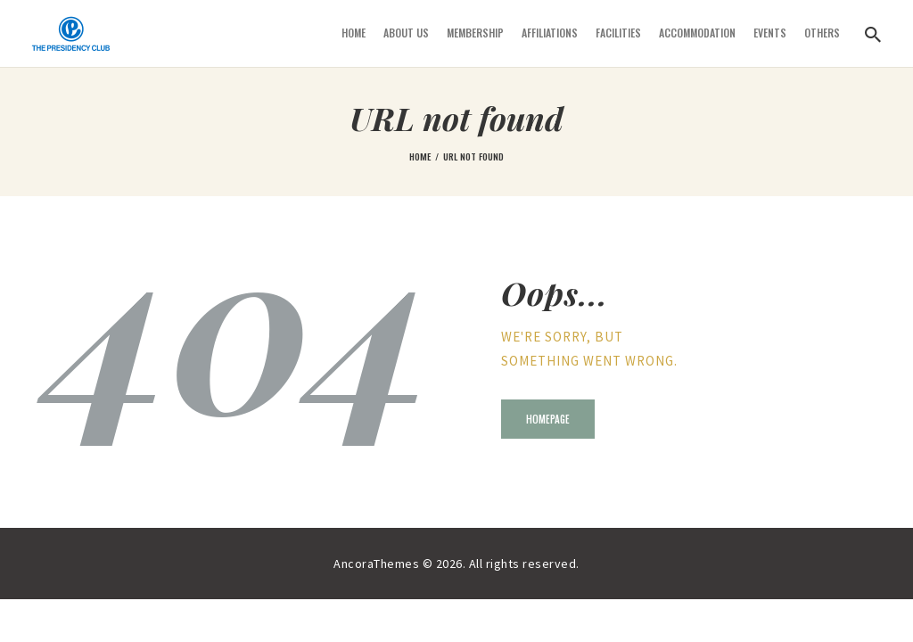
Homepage (548, 419)
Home (420, 156)
